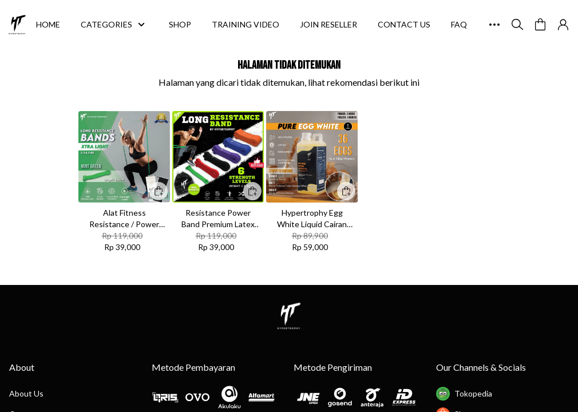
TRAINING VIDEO (245, 24)
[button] (540, 24)
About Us (26, 393)
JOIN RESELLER (328, 24)
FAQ (459, 24)
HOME (48, 24)
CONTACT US (404, 24)
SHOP (180, 24)
